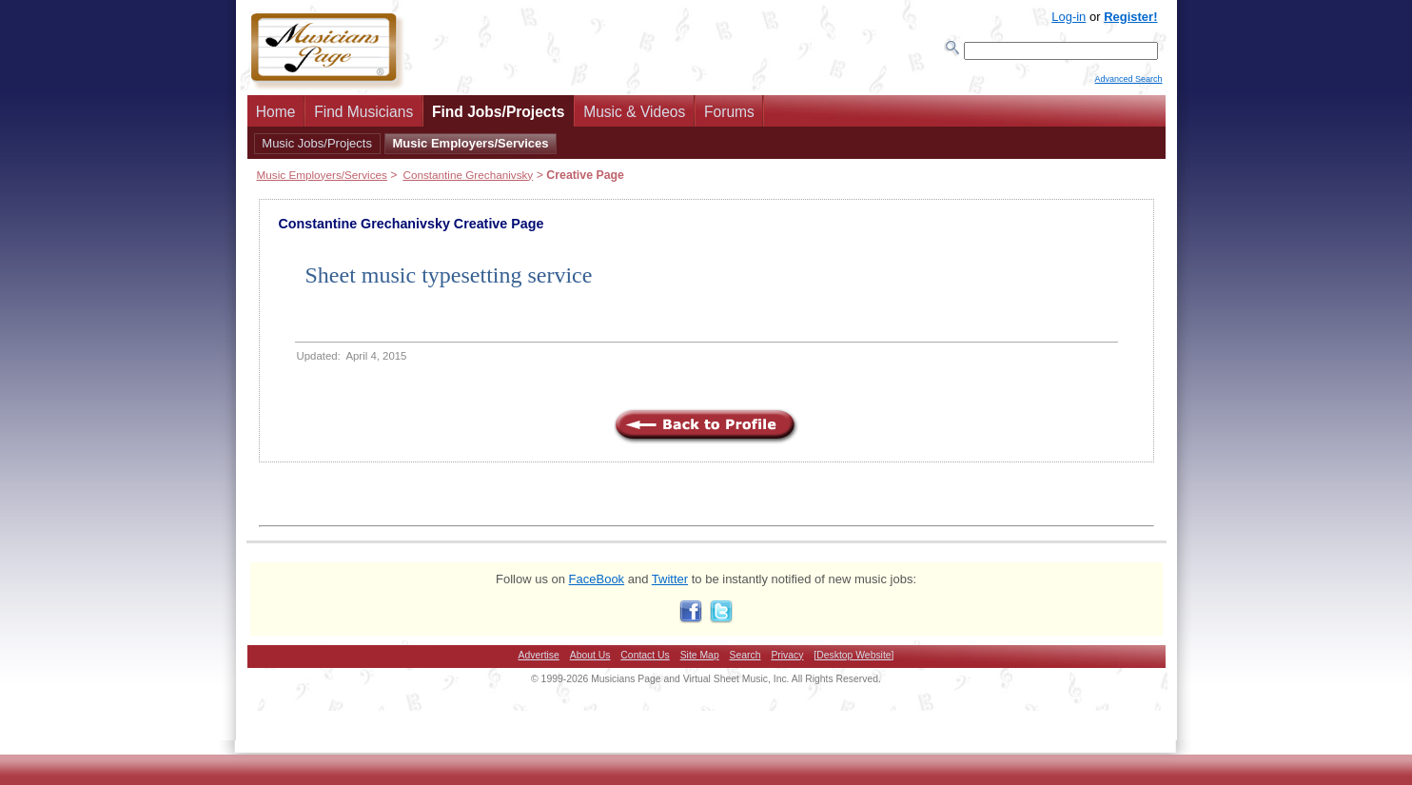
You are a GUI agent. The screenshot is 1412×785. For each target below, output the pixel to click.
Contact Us (644, 661)
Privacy (787, 661)
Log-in (1068, 17)
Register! (1130, 17)
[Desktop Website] (853, 661)
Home (276, 117)
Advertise (539, 661)
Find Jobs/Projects (498, 117)
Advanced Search (1128, 86)
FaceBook (597, 585)
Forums (729, 117)
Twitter (670, 585)
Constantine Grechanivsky (467, 180)
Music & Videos (634, 117)
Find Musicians (363, 117)
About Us (590, 661)
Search (745, 661)
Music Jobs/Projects (317, 149)
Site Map (699, 661)
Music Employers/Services (470, 149)
